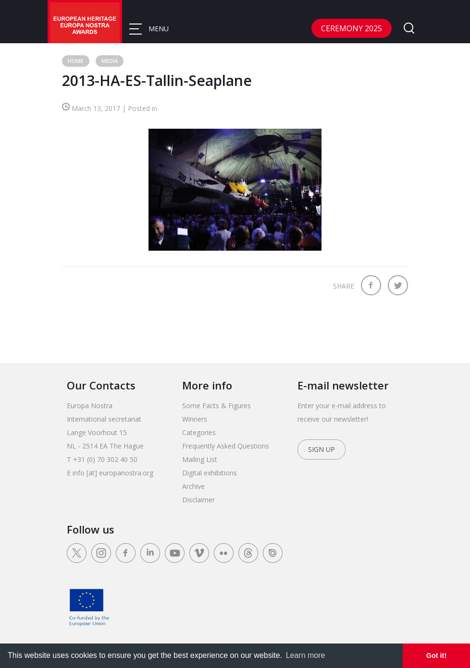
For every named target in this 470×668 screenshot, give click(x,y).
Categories (199, 432)
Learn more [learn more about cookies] (305, 655)
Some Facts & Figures (216, 405)
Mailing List (199, 459)
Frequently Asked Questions (225, 445)
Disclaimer (198, 499)
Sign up (321, 449)
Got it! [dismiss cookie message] (436, 655)
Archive (193, 486)
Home (76, 60)
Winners (194, 419)
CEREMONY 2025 (351, 28)
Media (109, 60)
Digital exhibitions (209, 472)
